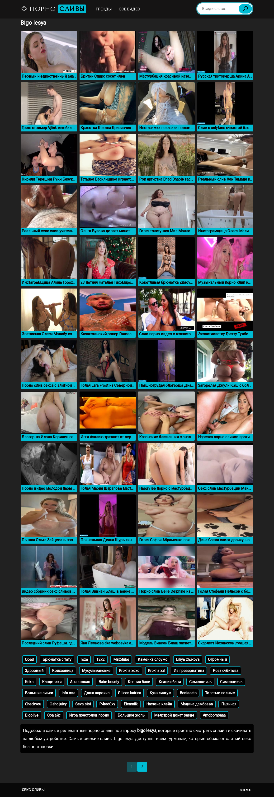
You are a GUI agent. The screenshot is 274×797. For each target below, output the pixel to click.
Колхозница (62, 670)
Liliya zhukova (187, 659)
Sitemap (246, 790)
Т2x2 (100, 659)
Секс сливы (33, 790)
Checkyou (33, 704)
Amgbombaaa (214, 715)
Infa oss (68, 693)
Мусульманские (96, 670)
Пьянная (228, 704)
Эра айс (54, 715)
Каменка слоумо (152, 659)
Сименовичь (231, 682)
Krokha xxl (156, 670)
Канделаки (51, 682)
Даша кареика (96, 693)
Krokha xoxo (129, 670)
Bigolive (31, 715)
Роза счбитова (225, 670)
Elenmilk (131, 704)
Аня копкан (80, 682)
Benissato (188, 693)
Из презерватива (189, 670)
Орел (29, 659)
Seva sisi (83, 704)
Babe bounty (109, 682)
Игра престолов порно (89, 715)
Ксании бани (170, 682)
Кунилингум (160, 693)
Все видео (129, 9)
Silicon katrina (129, 693)
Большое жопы (132, 715)
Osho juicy (58, 704)
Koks (29, 682)
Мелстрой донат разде (174, 715)
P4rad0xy (107, 704)
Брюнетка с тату (57, 659)
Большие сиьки (39, 693)
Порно (53, 9)
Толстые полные (220, 693)
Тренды (104, 9)
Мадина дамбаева (196, 704)
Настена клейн (159, 704)
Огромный (217, 659)
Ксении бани (139, 682)
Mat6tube (121, 659)
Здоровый (34, 670)
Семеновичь (200, 682)
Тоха (84, 659)
